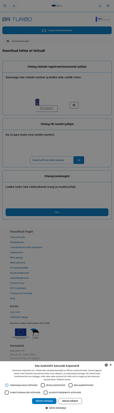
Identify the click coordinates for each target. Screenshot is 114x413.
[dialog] (57, 387)
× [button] (110, 365)
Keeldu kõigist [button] (70, 401)
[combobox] (106, 365)
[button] (57, 407)
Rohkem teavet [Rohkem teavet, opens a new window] (63, 379)
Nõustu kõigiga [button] (44, 401)
